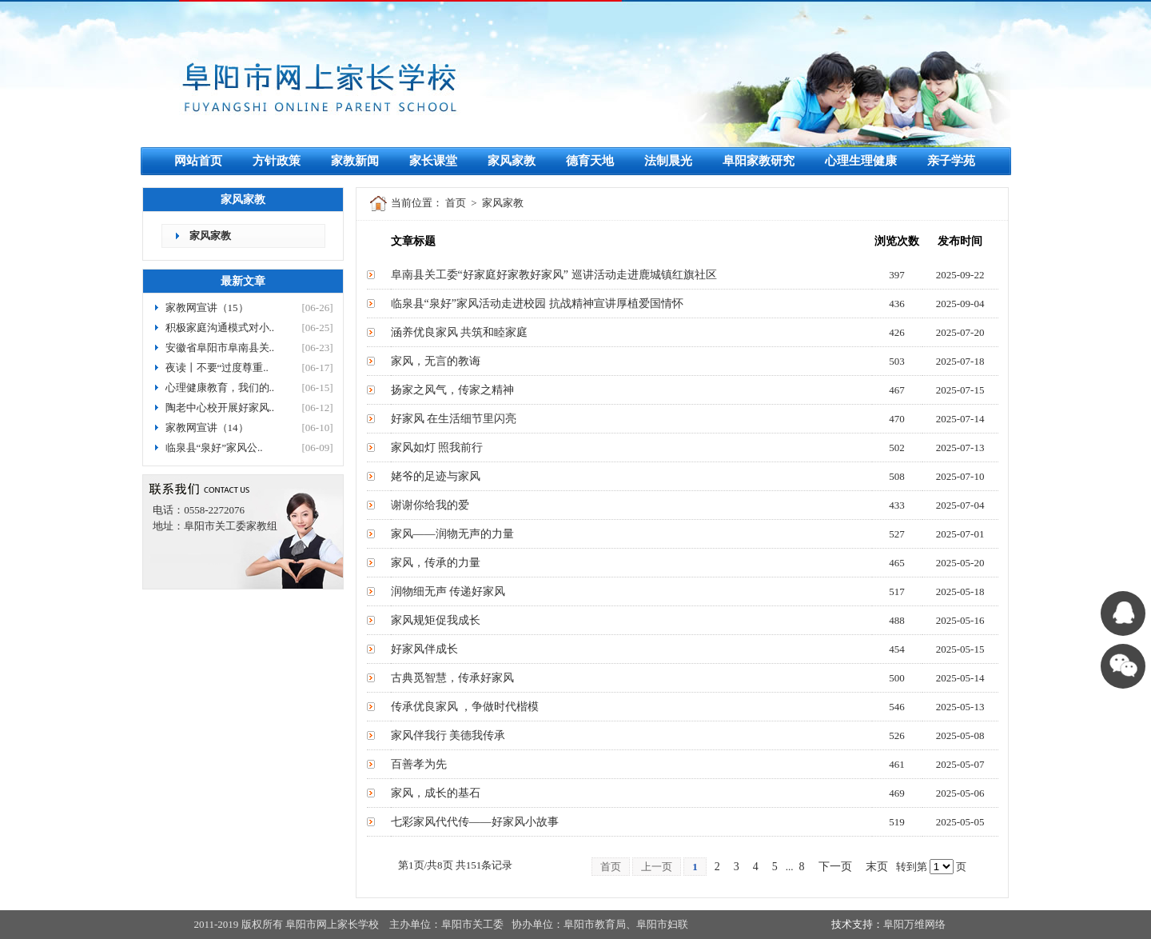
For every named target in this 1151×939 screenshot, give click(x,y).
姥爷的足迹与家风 (435, 476)
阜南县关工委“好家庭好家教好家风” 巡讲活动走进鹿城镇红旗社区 (554, 275)
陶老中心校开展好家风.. (220, 408)
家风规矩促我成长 (435, 620)
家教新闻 (355, 160)
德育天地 (590, 160)
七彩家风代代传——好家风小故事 (475, 822)
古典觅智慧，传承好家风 (452, 678)
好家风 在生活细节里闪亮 (454, 419)
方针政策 (277, 160)
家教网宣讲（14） (207, 428)
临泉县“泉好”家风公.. (214, 448)
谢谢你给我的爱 (430, 505)
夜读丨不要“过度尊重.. (217, 368)
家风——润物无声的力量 (452, 534)
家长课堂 (433, 160)
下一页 (835, 867)
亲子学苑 (951, 160)
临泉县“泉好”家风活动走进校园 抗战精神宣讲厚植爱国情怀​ (537, 304)
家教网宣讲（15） (207, 308)
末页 (877, 867)
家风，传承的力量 (435, 563)
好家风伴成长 (424, 649)
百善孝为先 (419, 764)
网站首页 (198, 160)
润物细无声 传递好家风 (448, 591)
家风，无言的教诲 (435, 361)
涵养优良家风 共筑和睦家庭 (459, 332)
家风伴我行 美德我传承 (448, 735)
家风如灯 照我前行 (437, 448)
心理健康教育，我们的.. (220, 388)
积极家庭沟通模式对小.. (220, 328)
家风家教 (512, 160)
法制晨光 (668, 160)
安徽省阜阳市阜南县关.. (220, 348)
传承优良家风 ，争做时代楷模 (465, 707)
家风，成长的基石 (435, 793)
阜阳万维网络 (914, 924)
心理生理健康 (861, 160)
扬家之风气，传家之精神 (452, 390)
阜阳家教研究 (759, 160)
